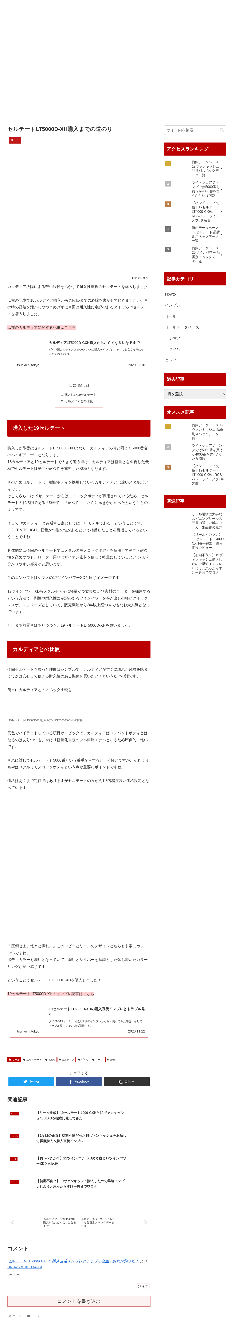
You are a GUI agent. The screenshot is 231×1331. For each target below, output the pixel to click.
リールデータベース (182, 327)
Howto (170, 294)
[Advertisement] (115, 81)
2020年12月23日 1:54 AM (24, 1249)
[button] (222, 130)
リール (14, 1063)
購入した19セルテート (81, 396)
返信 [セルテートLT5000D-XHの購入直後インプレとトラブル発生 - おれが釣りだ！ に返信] (143, 1268)
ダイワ (83, 1063)
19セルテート (32, 1063)
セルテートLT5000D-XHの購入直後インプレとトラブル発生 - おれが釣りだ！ (73, 1244)
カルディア (67, 1063)
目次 (73, 387)
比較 (111, 1063)
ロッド (170, 360)
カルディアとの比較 (79, 403)
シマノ (175, 338)
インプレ (172, 305)
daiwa (50, 1063)
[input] (195, 130)
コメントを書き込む (79, 1283)
